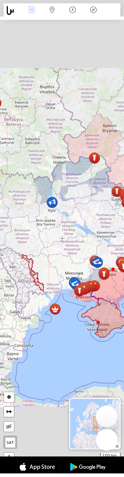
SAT (10, 442)
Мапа (52, 10)
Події (31, 10)
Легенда (93, 10)
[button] (113, 269)
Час (72, 10)
